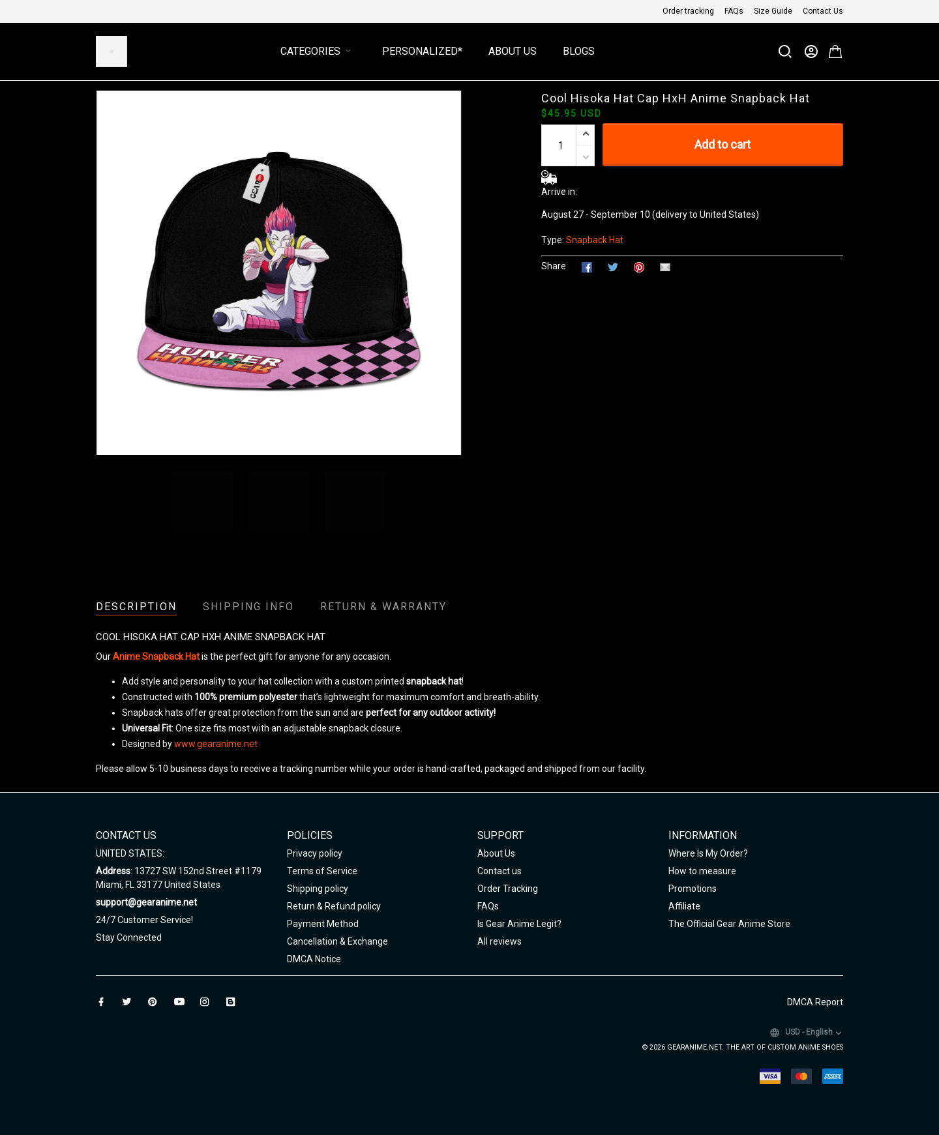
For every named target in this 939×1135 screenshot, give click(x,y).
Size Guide (773, 11)
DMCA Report (815, 1002)
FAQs (733, 11)
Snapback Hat (594, 240)
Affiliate (684, 906)
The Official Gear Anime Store (729, 924)
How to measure (702, 871)
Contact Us (823, 11)
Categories (318, 51)
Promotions (692, 888)
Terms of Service (322, 871)
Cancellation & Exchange (337, 941)
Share (553, 266)
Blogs (579, 51)
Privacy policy (314, 853)
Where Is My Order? (708, 853)
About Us (512, 51)
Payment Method (323, 924)
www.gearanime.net (216, 744)
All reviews (499, 941)
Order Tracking (507, 888)
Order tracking (688, 11)
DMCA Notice (314, 959)
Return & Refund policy (334, 906)
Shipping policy (317, 888)
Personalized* (422, 51)
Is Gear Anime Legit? (519, 924)
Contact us (499, 871)
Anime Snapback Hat (156, 656)
